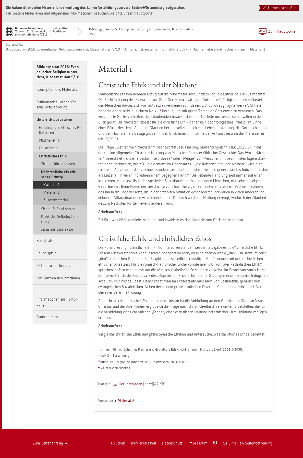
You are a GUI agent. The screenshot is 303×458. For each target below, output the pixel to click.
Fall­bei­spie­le (46, 253)
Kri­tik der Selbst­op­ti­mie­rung (60, 219)
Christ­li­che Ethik (174, 49)
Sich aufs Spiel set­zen (58, 208)
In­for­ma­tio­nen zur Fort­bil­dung (57, 302)
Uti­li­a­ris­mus (48, 147)
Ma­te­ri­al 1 (257, 49)
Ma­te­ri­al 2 (51, 192)
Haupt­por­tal (144, 13)
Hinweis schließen (279, 7)
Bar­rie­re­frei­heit (143, 443)
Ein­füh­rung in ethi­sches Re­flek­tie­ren (60, 130)
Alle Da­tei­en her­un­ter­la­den (58, 278)
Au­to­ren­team (47, 316)
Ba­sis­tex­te (45, 240)
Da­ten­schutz (172, 443)
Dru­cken (118, 443)
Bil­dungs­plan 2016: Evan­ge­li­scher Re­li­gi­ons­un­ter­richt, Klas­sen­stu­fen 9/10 (141, 31)
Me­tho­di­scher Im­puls (53, 265)
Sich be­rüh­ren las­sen (58, 163)
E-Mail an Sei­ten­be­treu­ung (248, 443)
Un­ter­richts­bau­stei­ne (141, 49)
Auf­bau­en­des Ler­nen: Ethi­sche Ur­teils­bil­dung (57, 104)
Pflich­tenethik (49, 140)
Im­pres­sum (198, 443)
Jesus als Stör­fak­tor (57, 229)
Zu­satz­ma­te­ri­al (55, 199)
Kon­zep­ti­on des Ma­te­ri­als (57, 89)
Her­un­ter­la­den (130, 383)
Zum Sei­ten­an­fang (50, 443)
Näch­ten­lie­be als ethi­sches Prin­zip (218, 49)
